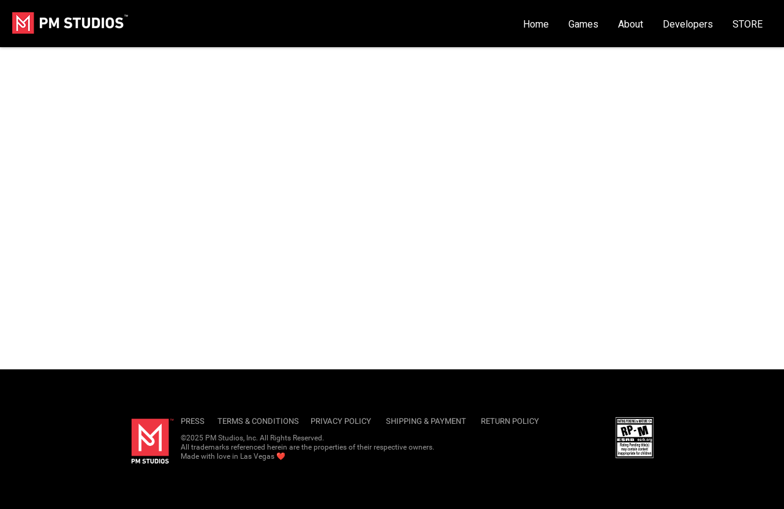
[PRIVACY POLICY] (343, 421)
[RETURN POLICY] (511, 421)
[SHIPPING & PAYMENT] (428, 421)
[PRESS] (195, 421)
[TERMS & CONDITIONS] (259, 421)
